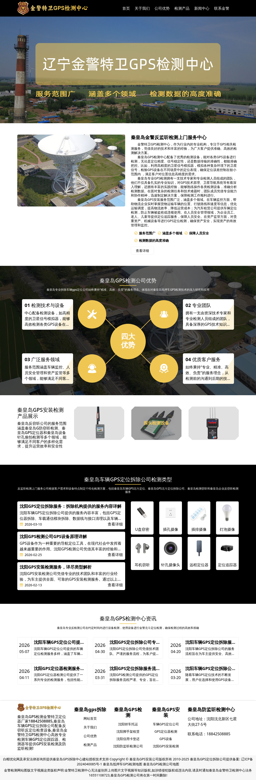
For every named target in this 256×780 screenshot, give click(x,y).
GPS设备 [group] (165, 738)
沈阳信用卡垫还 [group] (128, 738)
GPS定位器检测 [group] (165, 731)
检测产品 (182, 8)
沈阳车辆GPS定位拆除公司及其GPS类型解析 (210, 668)
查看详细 (142, 250)
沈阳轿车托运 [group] (128, 724)
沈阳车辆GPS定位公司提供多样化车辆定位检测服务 (59, 642)
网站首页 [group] (90, 718)
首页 (126, 8)
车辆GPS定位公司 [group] (166, 724)
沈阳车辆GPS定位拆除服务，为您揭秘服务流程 (208, 642)
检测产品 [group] (90, 744)
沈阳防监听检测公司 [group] (128, 746)
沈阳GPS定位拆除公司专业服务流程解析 (135, 642)
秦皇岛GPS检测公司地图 (161, 764)
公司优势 (162, 8)
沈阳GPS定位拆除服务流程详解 (135, 668)
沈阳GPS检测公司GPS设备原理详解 (53, 536)
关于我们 (142, 8)
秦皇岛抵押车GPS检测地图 (122, 764)
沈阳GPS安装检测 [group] (166, 746)
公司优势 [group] (90, 736)
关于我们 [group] (90, 727)
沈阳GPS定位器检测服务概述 (59, 668)
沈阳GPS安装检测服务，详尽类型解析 (56, 567)
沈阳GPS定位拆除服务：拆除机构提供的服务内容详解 (70, 506)
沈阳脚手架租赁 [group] (128, 731)
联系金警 (221, 8)
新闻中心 (201, 8)
